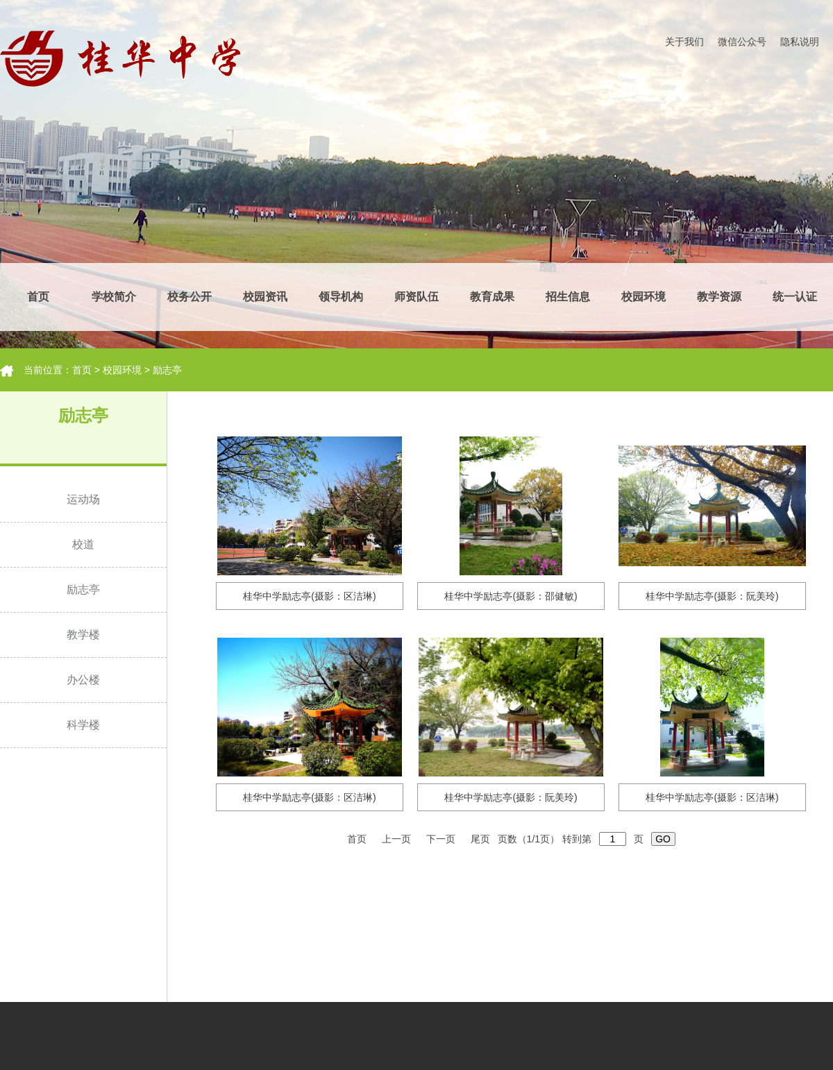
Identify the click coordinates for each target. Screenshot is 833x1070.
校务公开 (189, 297)
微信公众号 (742, 41)
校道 (83, 544)
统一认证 (795, 297)
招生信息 (568, 297)
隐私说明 (799, 41)
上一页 (398, 838)
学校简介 (114, 297)
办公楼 (83, 680)
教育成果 (492, 297)
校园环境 (643, 297)
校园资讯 (265, 297)
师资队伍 (416, 297)
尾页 (482, 838)
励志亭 (167, 369)
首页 (38, 297)
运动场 (83, 499)
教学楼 (83, 634)
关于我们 (684, 41)
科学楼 (83, 725)
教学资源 (719, 297)
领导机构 (341, 297)
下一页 (442, 838)
